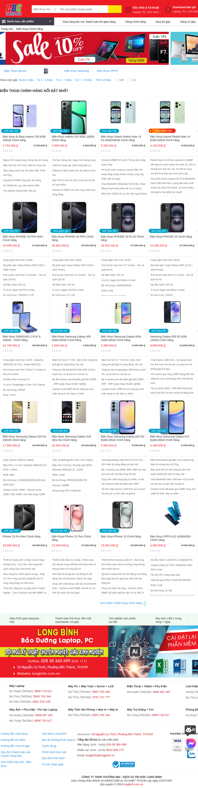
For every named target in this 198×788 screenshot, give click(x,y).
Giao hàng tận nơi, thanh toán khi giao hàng (89, 21)
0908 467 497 (162, 691)
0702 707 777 (101, 697)
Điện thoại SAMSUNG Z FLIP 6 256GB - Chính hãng (21, 338)
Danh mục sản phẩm (26, 22)
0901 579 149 (41, 701)
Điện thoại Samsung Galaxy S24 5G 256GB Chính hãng (24, 438)
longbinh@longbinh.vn (100, 755)
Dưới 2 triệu (26, 80)
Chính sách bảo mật (54, 752)
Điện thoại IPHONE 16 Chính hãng (171, 236)
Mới (121, 80)
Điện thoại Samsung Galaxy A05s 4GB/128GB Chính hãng (121, 338)
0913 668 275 (115, 750)
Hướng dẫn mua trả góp (15, 745)
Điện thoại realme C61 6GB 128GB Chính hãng (73, 138)
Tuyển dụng (49, 745)
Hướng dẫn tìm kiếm (13, 739)
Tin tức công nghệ (52, 764)
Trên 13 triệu (103, 80)
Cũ (134, 80)
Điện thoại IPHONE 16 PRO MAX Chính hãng (23, 238)
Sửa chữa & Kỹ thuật (146, 10)
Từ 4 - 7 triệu (64, 80)
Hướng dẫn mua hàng (14, 733)
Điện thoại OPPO (107, 70)
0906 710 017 (43, 720)
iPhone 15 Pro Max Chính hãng (21, 536)
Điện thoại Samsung (76, 70)
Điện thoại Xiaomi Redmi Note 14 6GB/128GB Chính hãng (170, 138)
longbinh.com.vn (133, 784)
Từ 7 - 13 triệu (83, 80)
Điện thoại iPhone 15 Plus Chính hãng (71, 538)
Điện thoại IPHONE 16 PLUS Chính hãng (122, 238)
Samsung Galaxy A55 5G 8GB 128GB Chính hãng (168, 338)
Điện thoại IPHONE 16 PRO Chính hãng (73, 238)
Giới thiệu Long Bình (54, 733)
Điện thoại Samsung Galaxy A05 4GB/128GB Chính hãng (71, 338)
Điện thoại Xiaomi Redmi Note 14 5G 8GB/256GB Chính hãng (121, 138)
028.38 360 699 (116, 744)
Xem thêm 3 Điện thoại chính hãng (121, 603)
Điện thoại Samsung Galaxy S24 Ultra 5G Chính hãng (71, 438)
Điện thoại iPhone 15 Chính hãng (121, 536)
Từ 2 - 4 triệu (45, 80)
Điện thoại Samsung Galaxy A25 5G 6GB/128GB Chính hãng (122, 438)
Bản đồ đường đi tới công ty (58, 739)
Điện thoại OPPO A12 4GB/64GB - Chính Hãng (171, 538)
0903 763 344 (42, 696)
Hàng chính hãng (135, 21)
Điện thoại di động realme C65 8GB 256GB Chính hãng (24, 138)
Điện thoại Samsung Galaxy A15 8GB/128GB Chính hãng (169, 438)
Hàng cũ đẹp (187, 21)
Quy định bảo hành (53, 758)
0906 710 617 (43, 691)
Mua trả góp (163, 21)
